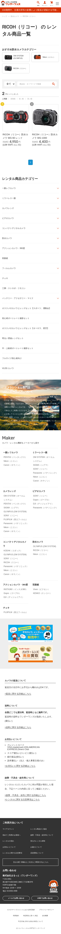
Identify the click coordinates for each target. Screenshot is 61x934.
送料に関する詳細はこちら (18, 727)
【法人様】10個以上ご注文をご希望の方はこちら (31, 862)
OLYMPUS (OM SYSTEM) (15, 511)
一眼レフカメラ (9, 188)
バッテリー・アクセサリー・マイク (17, 298)
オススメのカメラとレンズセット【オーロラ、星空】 (25, 328)
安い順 (21, 99)
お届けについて (36, 847)
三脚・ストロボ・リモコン (14, 288)
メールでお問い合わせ (16, 898)
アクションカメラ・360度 (13, 248)
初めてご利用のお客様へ (11, 835)
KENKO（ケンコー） (42, 593)
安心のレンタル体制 (37, 841)
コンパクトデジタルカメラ (14, 228)
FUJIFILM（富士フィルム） (16, 519)
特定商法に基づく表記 (30, 915)
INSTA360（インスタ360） (15, 589)
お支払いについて (9, 847)
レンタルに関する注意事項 (12, 853)
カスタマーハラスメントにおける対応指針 (21, 910)
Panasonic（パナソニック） (45, 473)
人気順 (4, 99)
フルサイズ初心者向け (12, 358)
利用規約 (16, 915)
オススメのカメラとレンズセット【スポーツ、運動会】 (26, 308)
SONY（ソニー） (40, 469)
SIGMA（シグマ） (41, 465)
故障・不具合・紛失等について (41, 835)
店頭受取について (36, 853)
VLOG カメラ (8, 368)
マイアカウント (8, 829)
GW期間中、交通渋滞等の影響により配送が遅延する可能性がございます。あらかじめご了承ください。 (31, 10)
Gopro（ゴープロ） (41, 500)
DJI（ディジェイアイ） (43, 504)
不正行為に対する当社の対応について (30, 921)
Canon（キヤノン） (12, 465)
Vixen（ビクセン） (41, 589)
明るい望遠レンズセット (13, 338)
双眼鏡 (5, 258)
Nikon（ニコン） (11, 461)
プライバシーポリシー (46, 910)
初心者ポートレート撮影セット (15, 318)
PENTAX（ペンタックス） (15, 457)
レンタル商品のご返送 (38, 829)
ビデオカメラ (8, 218)
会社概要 (45, 915)
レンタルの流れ (8, 841)
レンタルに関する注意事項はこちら (23, 799)
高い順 (29, 99)
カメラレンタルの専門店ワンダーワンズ (32, 928)
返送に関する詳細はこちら (18, 693)
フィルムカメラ (9, 268)
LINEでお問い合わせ (45, 898)
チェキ (5, 278)
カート (51, 3)
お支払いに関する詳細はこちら (20, 766)
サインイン (44, 3)
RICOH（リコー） (12, 562)
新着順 (13, 99)
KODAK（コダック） (13, 550)
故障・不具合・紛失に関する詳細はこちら (26, 795)
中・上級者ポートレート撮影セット (17, 348)
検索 (38, 3)
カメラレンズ (8, 208)
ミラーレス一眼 (9, 198)
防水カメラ (7, 238)
